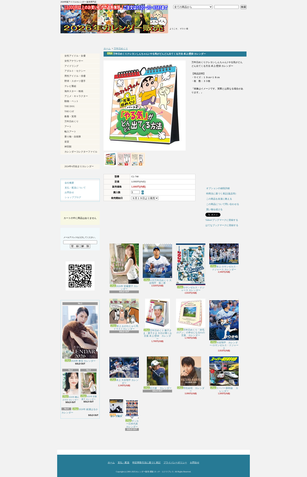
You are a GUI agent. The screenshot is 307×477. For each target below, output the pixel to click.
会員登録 (184, 19)
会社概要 (69, 182)
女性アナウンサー (73, 61)
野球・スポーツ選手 (75, 81)
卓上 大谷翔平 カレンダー (124, 370)
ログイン (184, 14)
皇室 (66, 141)
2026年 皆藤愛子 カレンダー (88, 386)
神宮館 (67, 146)
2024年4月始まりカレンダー (79, 166)
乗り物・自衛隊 (72, 136)
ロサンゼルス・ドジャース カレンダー (190, 267)
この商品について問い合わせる (222, 204)
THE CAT (69, 111)
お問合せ (223, 39)
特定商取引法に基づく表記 (146, 462)
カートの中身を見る (80, 208)
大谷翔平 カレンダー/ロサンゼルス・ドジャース (224, 324)
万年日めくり (71, 121)
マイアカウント (184, 24)
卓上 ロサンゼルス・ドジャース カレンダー (224, 257)
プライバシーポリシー (175, 462)
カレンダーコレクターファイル (80, 151)
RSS (73, 438)
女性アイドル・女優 (75, 55)
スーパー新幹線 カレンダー (224, 374)
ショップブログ (176, 39)
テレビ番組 (70, 86)
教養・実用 (70, 116)
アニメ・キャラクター (76, 96)
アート (67, 126)
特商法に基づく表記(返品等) (221, 193)
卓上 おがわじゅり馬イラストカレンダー (124, 314)
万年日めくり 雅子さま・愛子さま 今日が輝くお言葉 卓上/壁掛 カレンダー (157, 319)
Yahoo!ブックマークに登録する (221, 220)
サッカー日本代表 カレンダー (132, 413)
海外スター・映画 (73, 91)
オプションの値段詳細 (218, 188)
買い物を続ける (214, 209)
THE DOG (69, 106)
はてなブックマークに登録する (221, 225)
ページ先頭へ (239, 451)
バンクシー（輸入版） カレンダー (116, 408)
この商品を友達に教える (219, 198)
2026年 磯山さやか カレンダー (70, 386)
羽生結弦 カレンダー (190, 374)
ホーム (83, 39)
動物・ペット (71, 101)
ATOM (86, 438)
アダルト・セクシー (75, 70)
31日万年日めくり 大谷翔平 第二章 (157, 263)
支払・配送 (123, 462)
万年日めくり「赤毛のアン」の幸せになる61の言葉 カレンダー (190, 318)
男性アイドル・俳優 (75, 76)
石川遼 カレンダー (158, 373)
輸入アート (70, 131)
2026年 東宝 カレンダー (80, 334)
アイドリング (71, 66)
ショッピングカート (223, 18)
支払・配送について (130, 39)
